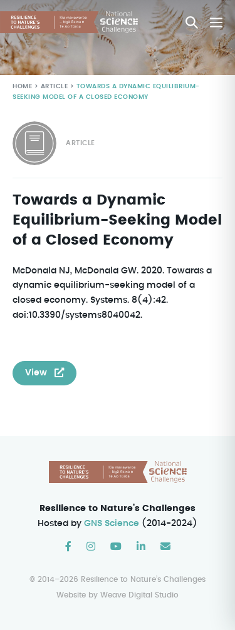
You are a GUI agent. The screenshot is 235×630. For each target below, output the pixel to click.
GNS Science (112, 523)
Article (52, 86)
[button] (191, 22)
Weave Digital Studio (139, 595)
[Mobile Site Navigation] (216, 22)
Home (22, 86)
